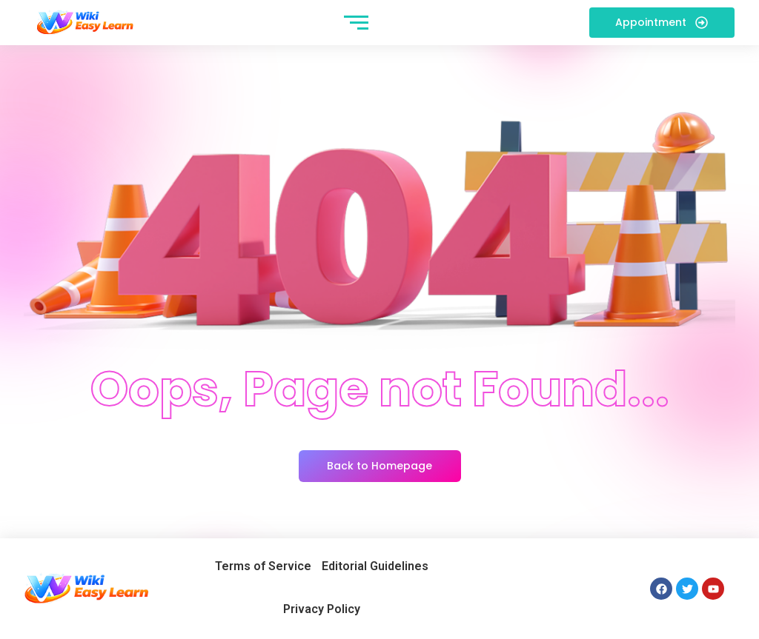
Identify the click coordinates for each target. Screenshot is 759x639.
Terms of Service (263, 566)
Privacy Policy (321, 609)
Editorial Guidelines (375, 566)
